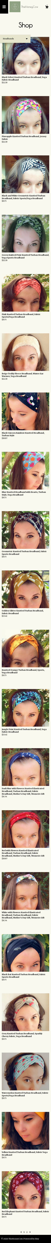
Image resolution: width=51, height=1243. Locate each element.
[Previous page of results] (21, 1232)
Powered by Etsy (31, 1239)
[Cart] (46, 7)
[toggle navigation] (4, 7)
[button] (15, 39)
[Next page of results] (30, 1232)
